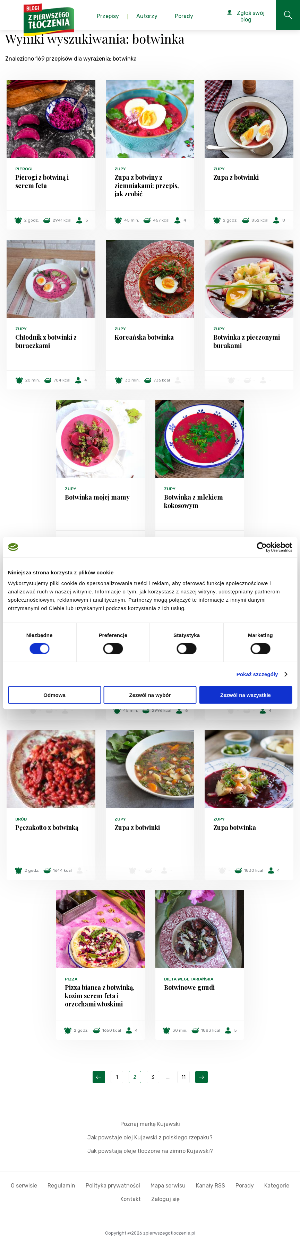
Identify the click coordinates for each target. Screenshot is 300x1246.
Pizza (71, 979)
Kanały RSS (210, 1185)
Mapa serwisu (168, 1185)
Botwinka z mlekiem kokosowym (193, 501)
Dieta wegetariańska (188, 979)
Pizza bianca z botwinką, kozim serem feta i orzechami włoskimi (100, 995)
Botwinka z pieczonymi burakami (246, 341)
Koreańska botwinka (144, 337)
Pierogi (24, 169)
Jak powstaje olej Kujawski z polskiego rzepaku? (150, 1137)
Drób (21, 819)
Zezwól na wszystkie (245, 695)
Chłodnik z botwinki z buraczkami (46, 341)
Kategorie (276, 1185)
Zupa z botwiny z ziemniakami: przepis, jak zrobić (146, 185)
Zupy (120, 169)
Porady (244, 1185)
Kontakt (130, 1199)
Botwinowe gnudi (189, 987)
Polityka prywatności (113, 1185)
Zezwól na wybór (150, 695)
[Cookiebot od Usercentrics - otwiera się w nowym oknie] (261, 547)
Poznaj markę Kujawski (150, 1124)
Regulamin (61, 1185)
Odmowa (54, 695)
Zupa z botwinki (236, 177)
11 (183, 1077)
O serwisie (24, 1185)
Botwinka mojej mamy (97, 497)
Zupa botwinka (234, 827)
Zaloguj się (165, 1199)
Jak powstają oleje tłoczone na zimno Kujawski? (150, 1151)
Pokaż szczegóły (257, 674)
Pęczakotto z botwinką (46, 827)
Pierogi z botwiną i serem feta (42, 181)
